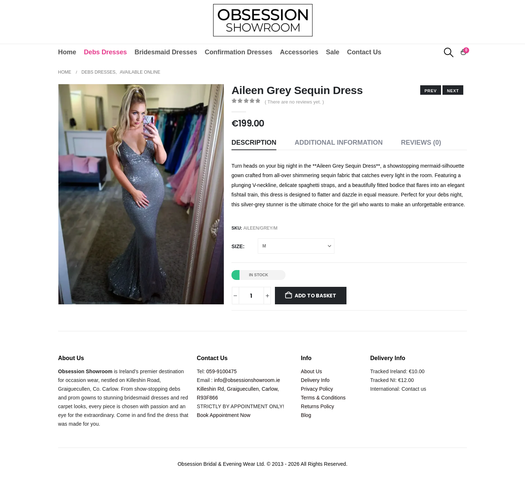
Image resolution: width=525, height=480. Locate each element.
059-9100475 (221, 371)
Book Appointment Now (223, 415)
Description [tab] (253, 142)
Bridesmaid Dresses (166, 52)
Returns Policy (317, 406)
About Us (311, 371)
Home (67, 52)
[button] (449, 52)
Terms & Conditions (323, 398)
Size (237, 246)
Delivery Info (315, 380)
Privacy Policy (317, 389)
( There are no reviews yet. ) (294, 102)
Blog (306, 415)
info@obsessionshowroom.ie (247, 380)
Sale (333, 52)
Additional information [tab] (339, 142)
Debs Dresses (105, 52)
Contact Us (364, 52)
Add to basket (315, 295)
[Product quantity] (251, 295)
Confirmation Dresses (238, 52)
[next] (430, 90)
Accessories (299, 52)
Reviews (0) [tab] (421, 142)
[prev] (452, 90)
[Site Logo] (263, 20)
